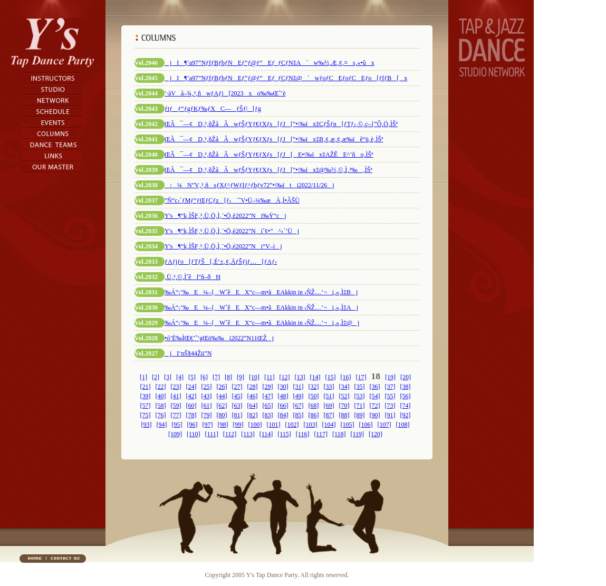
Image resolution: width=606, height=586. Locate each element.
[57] (145, 405)
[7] (216, 377)
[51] (329, 396)
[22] (161, 386)
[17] (361, 377)
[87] (329, 415)
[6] (204, 377)
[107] (384, 424)
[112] (230, 434)
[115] (284, 434)
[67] (298, 405)
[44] (222, 396)
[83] (268, 415)
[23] (176, 386)
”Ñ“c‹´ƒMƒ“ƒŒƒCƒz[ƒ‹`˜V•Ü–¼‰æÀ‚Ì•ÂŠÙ (232, 200)
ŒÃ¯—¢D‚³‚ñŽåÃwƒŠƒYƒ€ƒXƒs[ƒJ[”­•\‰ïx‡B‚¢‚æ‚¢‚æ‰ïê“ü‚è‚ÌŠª (274, 139)
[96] (192, 424)
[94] (162, 424)
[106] (366, 424)
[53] (359, 396)
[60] (191, 405)
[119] (357, 434)
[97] (208, 424)
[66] (283, 405)
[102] (292, 424)
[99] (238, 424)
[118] (339, 434)
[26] (222, 386)
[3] (167, 377)
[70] (344, 405)
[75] (145, 415)
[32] (314, 386)
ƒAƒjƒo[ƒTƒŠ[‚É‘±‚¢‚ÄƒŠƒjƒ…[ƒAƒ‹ (221, 261)
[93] (146, 424)
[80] (222, 415)
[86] (314, 415)
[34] (344, 386)
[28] (252, 386)
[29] (268, 386)
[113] (248, 434)
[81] (237, 415)
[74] (405, 405)
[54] (375, 396)
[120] (375, 434)
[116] (303, 434)
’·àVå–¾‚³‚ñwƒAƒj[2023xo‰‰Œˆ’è (225, 93)
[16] (346, 377)
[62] (222, 405)
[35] (359, 386)
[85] (298, 415)
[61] (206, 405)
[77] (176, 415)
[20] (405, 377)
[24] (191, 386)
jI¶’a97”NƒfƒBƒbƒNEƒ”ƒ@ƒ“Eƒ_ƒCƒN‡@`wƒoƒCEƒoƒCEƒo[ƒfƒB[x (286, 78)
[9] (240, 377)
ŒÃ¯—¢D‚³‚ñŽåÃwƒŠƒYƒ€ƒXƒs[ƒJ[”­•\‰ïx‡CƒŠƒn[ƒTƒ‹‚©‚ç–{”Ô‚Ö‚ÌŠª (281, 124)
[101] (274, 424)
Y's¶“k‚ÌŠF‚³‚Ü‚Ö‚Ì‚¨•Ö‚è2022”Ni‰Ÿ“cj (225, 215)
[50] (314, 396)
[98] (223, 424)
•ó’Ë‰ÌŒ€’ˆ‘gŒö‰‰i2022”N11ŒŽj (219, 338)
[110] (193, 434)
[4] (180, 377)
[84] (283, 415)
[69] (329, 405)
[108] (403, 424)
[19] (390, 377)
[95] (177, 424)
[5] (192, 377)
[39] (145, 396)
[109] (175, 434)
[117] (321, 434)
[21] (145, 386)
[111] (211, 434)
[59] (176, 405)
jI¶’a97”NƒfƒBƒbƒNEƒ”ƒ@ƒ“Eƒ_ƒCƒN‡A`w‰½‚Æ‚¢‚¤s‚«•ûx (269, 62)
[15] (330, 377)
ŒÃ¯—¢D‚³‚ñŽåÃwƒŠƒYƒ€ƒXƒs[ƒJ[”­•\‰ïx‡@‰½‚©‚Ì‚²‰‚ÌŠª (268, 170)
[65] (268, 405)
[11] (269, 377)
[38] (405, 386)
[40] (161, 396)
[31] (298, 386)
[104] (329, 424)
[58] (161, 405)
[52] (344, 396)
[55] (390, 396)
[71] (359, 405)
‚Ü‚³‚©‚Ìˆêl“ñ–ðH (192, 277)
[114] (266, 434)
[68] (314, 405)
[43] (206, 396)
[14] (315, 377)
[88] (344, 415)
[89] (359, 415)
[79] (206, 415)
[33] (329, 386)
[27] (237, 386)
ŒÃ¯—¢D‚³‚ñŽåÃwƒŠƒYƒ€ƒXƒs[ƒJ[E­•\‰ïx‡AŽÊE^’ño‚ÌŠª (269, 154)
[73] (390, 405)
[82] (252, 415)
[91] (390, 415)
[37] (390, 386)
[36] (375, 386)
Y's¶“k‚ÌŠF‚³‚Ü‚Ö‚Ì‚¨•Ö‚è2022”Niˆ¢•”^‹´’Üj (232, 231)
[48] (283, 396)
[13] (300, 377)
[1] (143, 377)
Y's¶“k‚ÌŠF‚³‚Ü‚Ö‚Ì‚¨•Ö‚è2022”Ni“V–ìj (223, 246)
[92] (405, 415)
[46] (252, 396)
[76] (161, 415)
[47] (268, 396)
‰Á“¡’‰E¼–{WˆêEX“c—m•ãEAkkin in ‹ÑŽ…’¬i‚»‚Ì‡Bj (261, 292)
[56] (405, 396)
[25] (206, 386)
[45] (237, 396)
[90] (375, 415)
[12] (285, 377)
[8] (228, 377)
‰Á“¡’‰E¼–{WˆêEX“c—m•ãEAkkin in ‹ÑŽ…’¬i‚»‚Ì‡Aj (261, 307)
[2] (155, 377)
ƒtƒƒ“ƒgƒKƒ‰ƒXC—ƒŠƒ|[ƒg (213, 108)
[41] (176, 396)
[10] (254, 377)
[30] (283, 386)
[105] (347, 424)
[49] (298, 396)
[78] (191, 415)
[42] (191, 396)
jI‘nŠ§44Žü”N (188, 353)
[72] (375, 405)
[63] (237, 405)
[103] (311, 424)
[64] (252, 405)
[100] (255, 424)
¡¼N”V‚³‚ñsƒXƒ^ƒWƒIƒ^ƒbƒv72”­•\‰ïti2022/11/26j (249, 185)
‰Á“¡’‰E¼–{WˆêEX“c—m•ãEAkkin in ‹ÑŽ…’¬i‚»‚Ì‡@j (262, 322)
